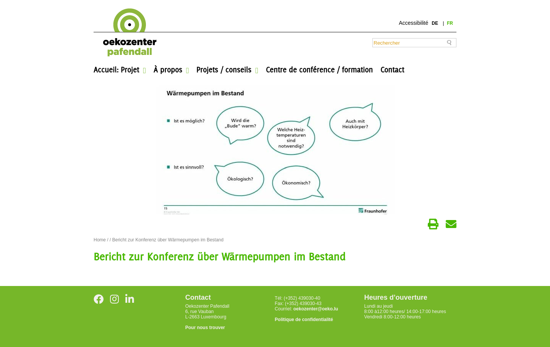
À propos (168, 69)
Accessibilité (413, 23)
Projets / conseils (223, 69)
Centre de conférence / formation (319, 69)
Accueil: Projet (116, 69)
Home (100, 240)
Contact (392, 69)
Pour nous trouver (205, 327)
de (435, 23)
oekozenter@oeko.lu (315, 309)
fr (450, 23)
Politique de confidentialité (304, 319)
